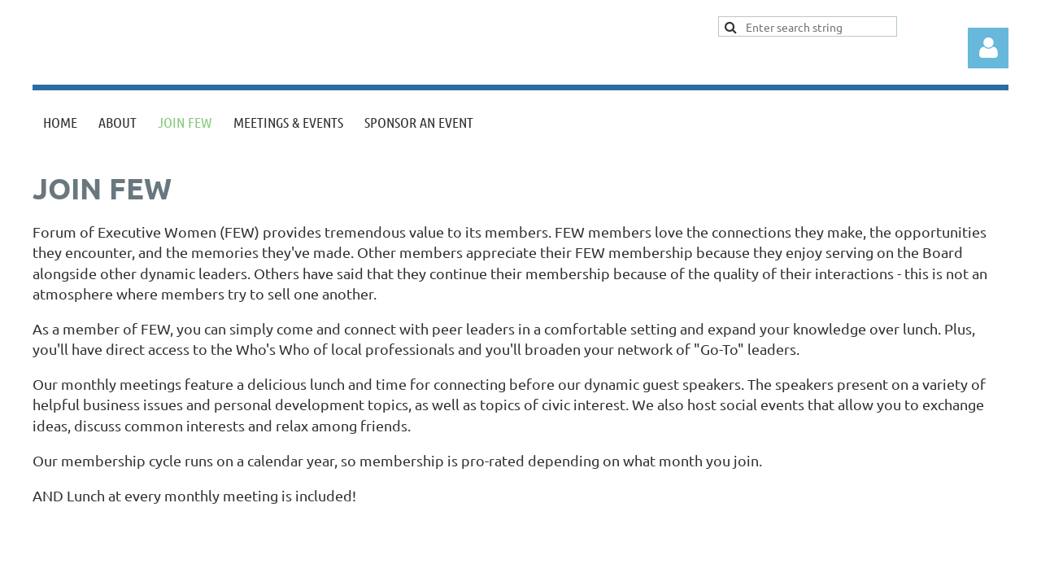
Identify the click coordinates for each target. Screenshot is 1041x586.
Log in (988, 48)
